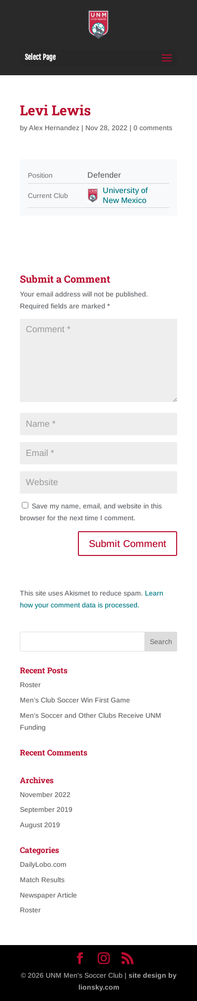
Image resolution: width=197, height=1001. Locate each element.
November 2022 (45, 795)
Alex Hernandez (54, 128)
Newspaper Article (48, 895)
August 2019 (40, 825)
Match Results (42, 880)
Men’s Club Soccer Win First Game (75, 700)
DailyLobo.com (43, 864)
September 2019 (46, 809)
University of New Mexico (125, 195)
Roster (30, 685)
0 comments (152, 128)
